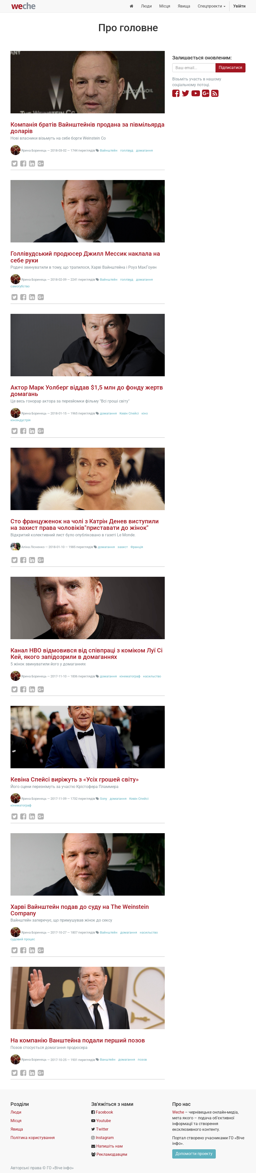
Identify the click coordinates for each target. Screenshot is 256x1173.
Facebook (104, 1112)
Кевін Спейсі (129, 413)
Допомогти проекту (194, 1153)
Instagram (105, 1137)
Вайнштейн (109, 150)
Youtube (103, 1120)
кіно (145, 413)
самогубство (20, 286)
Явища (16, 1129)
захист (123, 547)
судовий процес (22, 939)
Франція (136, 547)
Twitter (102, 1129)
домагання (144, 150)
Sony (103, 798)
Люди (15, 1112)
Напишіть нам (109, 1146)
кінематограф (130, 676)
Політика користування (32, 1137)
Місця (16, 1120)
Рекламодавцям (111, 1154)
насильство (152, 676)
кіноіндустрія (20, 420)
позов (142, 1059)
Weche (178, 1112)
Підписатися (230, 67)
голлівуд (126, 150)
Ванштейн (108, 1059)
